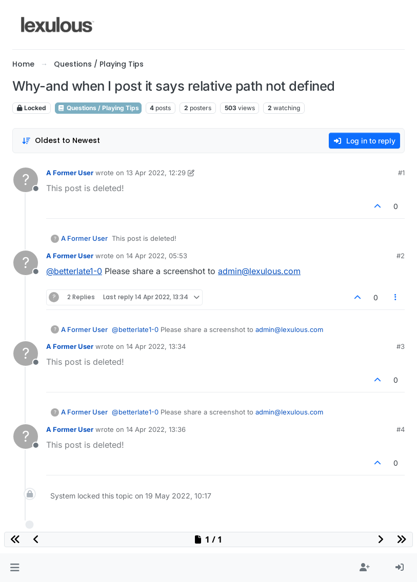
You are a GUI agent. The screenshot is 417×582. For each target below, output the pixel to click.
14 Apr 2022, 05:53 (156, 256)
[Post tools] (396, 297)
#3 (400, 346)
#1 (401, 173)
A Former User (69, 173)
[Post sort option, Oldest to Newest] (61, 141)
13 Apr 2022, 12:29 (156, 173)
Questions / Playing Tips (98, 108)
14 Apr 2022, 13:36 (156, 429)
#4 (400, 429)
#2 (400, 256)
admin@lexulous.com (259, 271)
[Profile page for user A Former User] (25, 180)
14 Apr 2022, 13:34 (156, 346)
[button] (14, 567)
